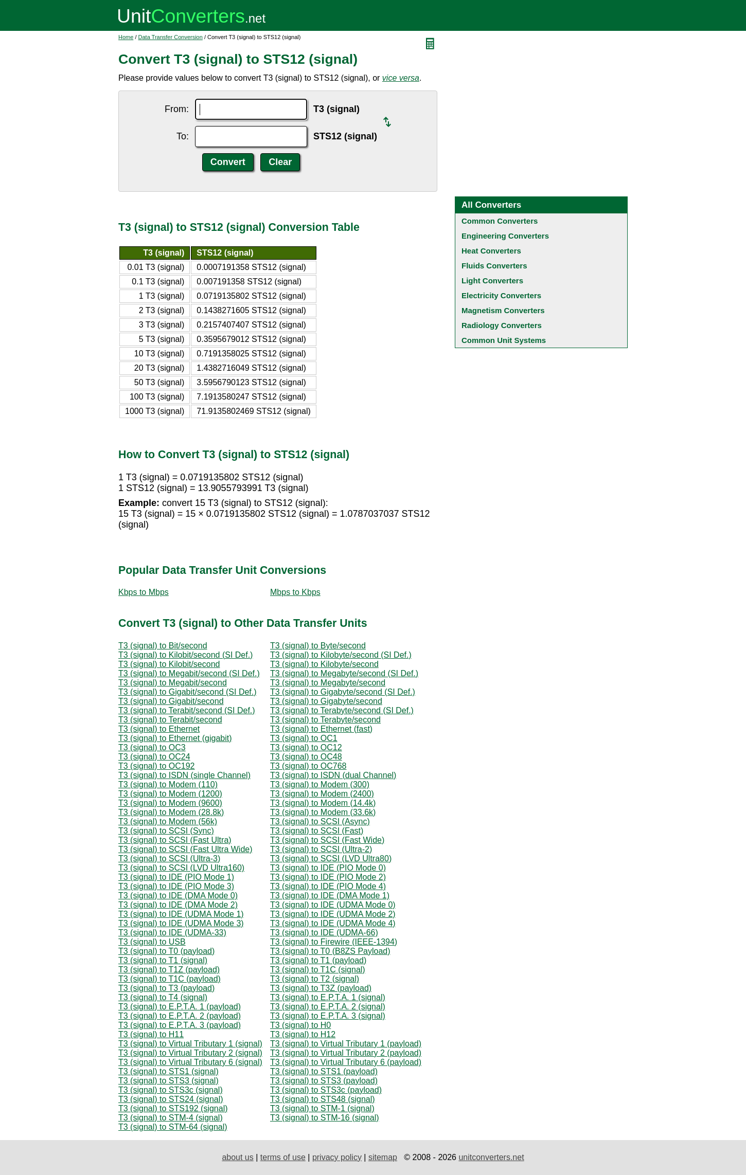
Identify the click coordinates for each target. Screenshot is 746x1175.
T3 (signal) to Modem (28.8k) (171, 812)
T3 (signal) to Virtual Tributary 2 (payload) (345, 1053)
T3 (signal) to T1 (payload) (318, 960)
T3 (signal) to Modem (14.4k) (323, 803)
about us (237, 1157)
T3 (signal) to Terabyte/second (325, 719)
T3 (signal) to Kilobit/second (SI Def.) (185, 654)
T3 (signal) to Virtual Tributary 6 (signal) (190, 1062)
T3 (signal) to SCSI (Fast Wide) (327, 840)
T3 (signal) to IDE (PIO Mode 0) (328, 867)
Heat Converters (491, 250)
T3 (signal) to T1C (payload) (169, 978)
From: (177, 109)
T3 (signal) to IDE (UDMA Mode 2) (333, 914)
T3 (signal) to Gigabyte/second (326, 701)
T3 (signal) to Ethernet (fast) (321, 729)
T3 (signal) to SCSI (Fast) (316, 830)
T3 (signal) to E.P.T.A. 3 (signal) (327, 1015)
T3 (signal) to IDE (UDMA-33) (172, 932)
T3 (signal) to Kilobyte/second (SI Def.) (341, 654)
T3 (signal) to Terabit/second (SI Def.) (186, 710)
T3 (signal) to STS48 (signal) (322, 1099)
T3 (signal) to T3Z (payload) (320, 988)
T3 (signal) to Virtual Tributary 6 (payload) (345, 1062)
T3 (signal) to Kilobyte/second (324, 664)
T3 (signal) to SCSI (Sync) (166, 830)
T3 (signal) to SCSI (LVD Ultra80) (331, 858)
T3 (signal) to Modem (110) (168, 784)
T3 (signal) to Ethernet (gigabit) (175, 738)
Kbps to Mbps (143, 592)
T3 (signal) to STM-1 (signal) (322, 1108)
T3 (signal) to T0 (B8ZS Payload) (330, 951)
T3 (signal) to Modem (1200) (170, 793)
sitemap (382, 1157)
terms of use (283, 1157)
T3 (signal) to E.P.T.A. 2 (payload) (179, 1015)
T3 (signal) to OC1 (304, 738)
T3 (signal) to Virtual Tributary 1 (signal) (190, 1043)
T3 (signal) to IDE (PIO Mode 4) (328, 886)
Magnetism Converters (503, 310)
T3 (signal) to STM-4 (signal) (170, 1117)
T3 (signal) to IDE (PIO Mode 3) (176, 886)
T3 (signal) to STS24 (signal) (170, 1099)
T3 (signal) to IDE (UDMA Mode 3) (181, 923)
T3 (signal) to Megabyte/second (327, 682)
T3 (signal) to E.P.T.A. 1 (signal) (327, 997)
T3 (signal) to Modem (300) (319, 784)
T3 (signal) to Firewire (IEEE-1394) (333, 941)
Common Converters (499, 220)
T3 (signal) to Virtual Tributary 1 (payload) (345, 1043)
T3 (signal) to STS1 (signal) (168, 1071)
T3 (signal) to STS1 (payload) (324, 1071)
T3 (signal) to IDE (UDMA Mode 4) (333, 923)
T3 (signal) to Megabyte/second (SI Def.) (344, 673)
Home (125, 37)
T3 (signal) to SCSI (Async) (320, 821)
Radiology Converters (501, 325)
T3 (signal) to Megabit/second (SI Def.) (189, 673)
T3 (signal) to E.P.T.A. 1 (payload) (179, 1006)
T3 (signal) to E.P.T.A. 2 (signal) (327, 1006)
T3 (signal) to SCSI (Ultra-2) (321, 849)
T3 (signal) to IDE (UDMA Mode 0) (333, 904)
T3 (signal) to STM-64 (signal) (172, 1127)
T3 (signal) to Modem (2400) (322, 793)
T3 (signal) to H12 (302, 1034)
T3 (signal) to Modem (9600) (170, 803)
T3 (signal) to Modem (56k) (167, 821)
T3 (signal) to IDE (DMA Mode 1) (329, 895)
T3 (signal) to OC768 (308, 766)
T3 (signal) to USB (152, 941)
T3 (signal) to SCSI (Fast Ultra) (175, 840)
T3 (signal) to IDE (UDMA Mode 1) (181, 914)
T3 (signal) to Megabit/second (172, 682)
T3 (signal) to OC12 (306, 747)
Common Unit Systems (503, 340)
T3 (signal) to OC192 (156, 766)
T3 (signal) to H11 (151, 1034)
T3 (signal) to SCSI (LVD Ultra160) (181, 867)
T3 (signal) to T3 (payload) (166, 988)
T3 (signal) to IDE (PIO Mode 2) (328, 877)
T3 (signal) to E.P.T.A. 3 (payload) (179, 1025)
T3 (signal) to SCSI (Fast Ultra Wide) (185, 849)
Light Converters (492, 280)
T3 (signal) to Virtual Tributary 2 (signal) (190, 1053)
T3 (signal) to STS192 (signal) (173, 1108)
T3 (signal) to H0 (300, 1025)
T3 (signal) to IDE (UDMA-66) (324, 932)
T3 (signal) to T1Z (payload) (169, 969)
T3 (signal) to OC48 (306, 756)
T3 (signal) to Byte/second (318, 645)
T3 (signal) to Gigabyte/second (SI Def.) (342, 692)
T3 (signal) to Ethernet (159, 729)
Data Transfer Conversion (170, 37)
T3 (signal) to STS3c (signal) (170, 1090)
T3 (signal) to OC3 (152, 747)
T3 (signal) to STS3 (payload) (324, 1080)
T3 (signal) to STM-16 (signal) (324, 1117)
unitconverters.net (491, 1157)
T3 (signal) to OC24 (154, 756)
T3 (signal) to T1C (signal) (317, 969)
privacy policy (337, 1157)
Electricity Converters (501, 295)
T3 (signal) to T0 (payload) (166, 951)
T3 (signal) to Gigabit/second (171, 701)
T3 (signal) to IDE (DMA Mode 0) (178, 895)
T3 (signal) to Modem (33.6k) (323, 812)
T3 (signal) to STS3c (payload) (326, 1090)
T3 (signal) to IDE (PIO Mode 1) (176, 877)
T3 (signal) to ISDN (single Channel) (184, 775)
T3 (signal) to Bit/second (162, 645)
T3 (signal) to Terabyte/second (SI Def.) (342, 710)
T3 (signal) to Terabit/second (170, 719)
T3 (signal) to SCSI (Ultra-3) (169, 858)
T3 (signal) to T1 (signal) (162, 960)
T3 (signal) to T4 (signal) (162, 997)
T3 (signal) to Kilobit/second (169, 664)
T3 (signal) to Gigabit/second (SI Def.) (187, 692)
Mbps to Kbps (295, 592)
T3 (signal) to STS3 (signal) (168, 1080)
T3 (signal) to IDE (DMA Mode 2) (178, 904)
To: (182, 136)
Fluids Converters (494, 265)
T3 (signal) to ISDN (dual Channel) (333, 775)
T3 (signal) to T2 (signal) (314, 978)
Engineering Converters (505, 235)
